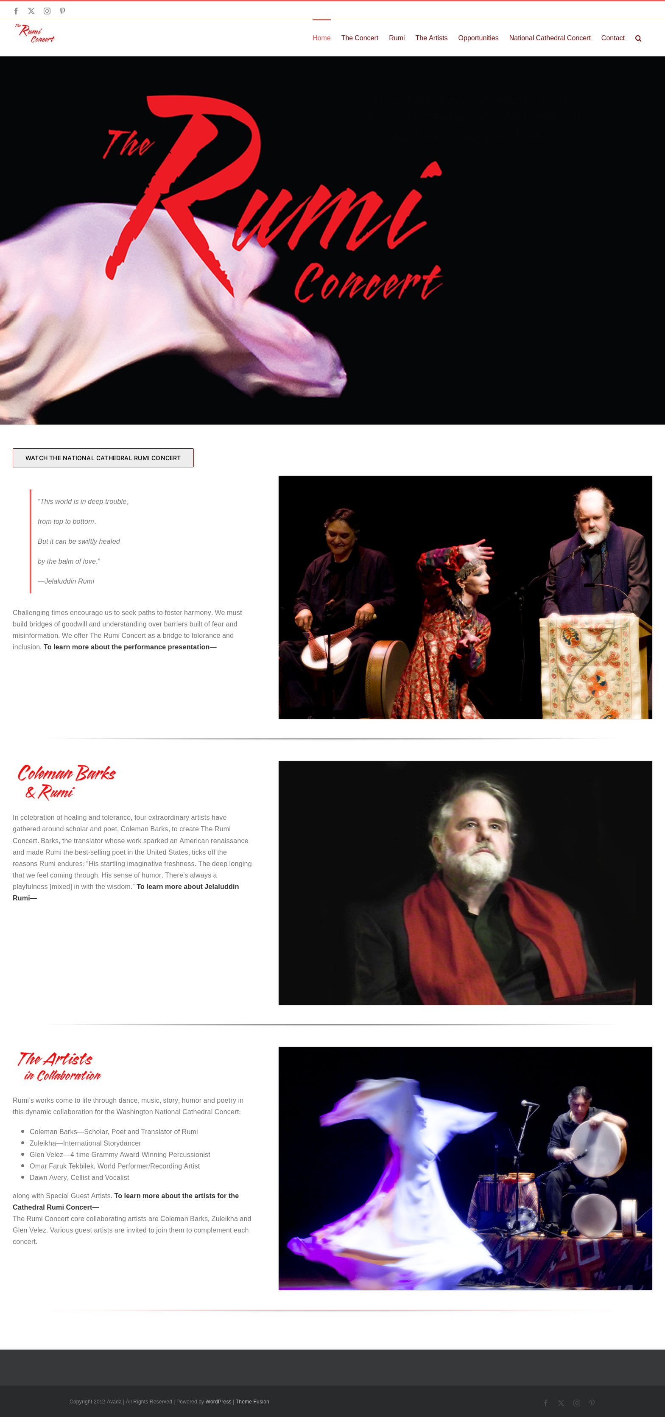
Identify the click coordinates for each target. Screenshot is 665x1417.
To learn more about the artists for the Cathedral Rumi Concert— (126, 1201)
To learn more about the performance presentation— (130, 647)
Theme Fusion (252, 1401)
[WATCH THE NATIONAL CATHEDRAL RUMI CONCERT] (103, 457)
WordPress (219, 1401)
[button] (638, 37)
